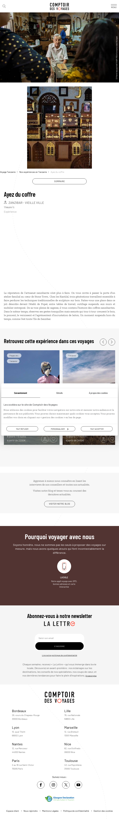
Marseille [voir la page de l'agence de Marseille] (71, 727)
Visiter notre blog (59, 504)
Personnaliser (59, 429)
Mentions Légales (50, 811)
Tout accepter (97, 429)
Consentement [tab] (20, 392)
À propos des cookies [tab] (98, 392)
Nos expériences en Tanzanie (34, 172)
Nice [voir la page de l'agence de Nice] (67, 744)
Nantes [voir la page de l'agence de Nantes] (17, 744)
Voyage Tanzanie (9, 172)
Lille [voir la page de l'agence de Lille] (67, 711)
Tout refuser (22, 429)
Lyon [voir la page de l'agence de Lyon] (15, 727)
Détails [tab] (59, 392)
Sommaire (59, 181)
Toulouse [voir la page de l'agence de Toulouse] (71, 761)
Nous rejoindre (30, 811)
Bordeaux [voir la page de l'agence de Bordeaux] (19, 711)
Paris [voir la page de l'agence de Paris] (16, 761)
